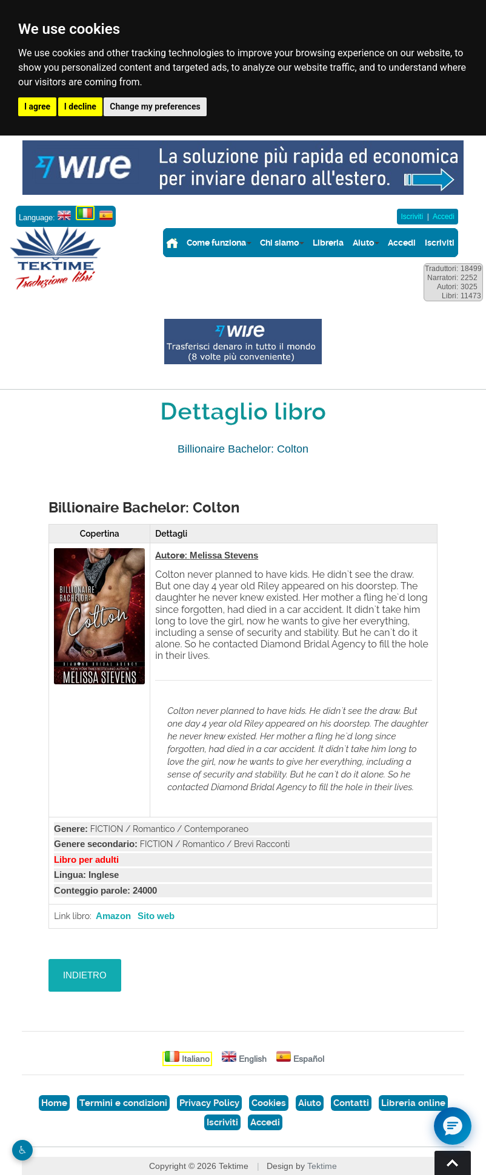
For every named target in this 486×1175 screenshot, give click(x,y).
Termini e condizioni (123, 1103)
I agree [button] (37, 106)
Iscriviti (412, 216)
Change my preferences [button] (155, 106)
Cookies (268, 1103)
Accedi (443, 216)
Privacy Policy (209, 1103)
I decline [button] (80, 106)
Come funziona (216, 242)
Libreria (328, 242)
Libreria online (413, 1103)
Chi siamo (279, 242)
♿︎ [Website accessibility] (22, 1150)
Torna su (452, 1163)
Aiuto (363, 242)
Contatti (351, 1103)
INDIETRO (85, 975)
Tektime (322, 1166)
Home (54, 1103)
